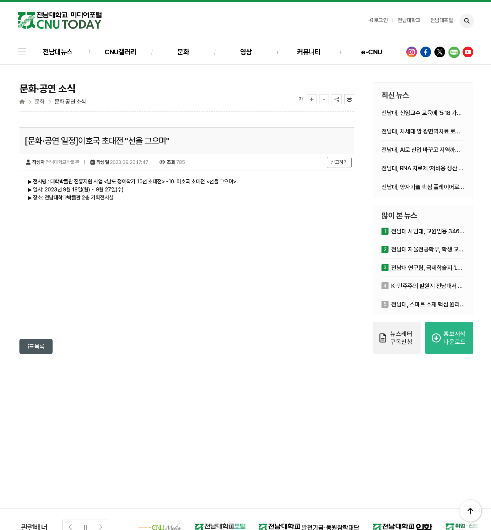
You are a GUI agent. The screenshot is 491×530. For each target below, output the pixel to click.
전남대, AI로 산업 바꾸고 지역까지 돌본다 (420, 150)
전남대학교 (409, 20)
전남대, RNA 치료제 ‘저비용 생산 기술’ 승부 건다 (422, 168)
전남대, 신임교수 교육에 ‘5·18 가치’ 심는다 (422, 113)
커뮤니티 (309, 52)
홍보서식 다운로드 (449, 337)
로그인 (378, 20)
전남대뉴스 (57, 52)
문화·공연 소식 (70, 102)
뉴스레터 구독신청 (396, 337)
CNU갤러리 (120, 52)
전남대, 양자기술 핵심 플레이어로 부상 (420, 187)
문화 (183, 52)
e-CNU (371, 52)
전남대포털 (441, 20)
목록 (36, 346)
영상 (246, 52)
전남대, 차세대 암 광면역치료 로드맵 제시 (421, 131)
